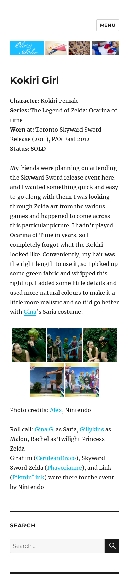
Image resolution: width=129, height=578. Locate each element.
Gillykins (92, 429)
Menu (107, 25)
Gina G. (44, 429)
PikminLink (28, 477)
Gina (30, 311)
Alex (56, 410)
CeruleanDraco (56, 458)
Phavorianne (64, 467)
